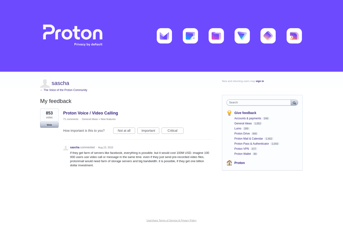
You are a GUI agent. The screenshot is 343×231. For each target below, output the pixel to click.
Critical (175, 131)
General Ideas (90, 119)
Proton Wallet (243, 153)
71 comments (70, 119)
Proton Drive (242, 133)
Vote (49, 124)
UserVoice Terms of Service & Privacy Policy (172, 220)
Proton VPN (242, 148)
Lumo (238, 128)
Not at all (126, 131)
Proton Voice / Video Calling (90, 113)
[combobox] (260, 102)
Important (150, 131)
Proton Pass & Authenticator (252, 143)
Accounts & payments (248, 118)
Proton (239, 163)
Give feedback (245, 113)
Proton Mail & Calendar (249, 138)
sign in (260, 81)
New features (108, 119)
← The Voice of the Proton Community (63, 90)
